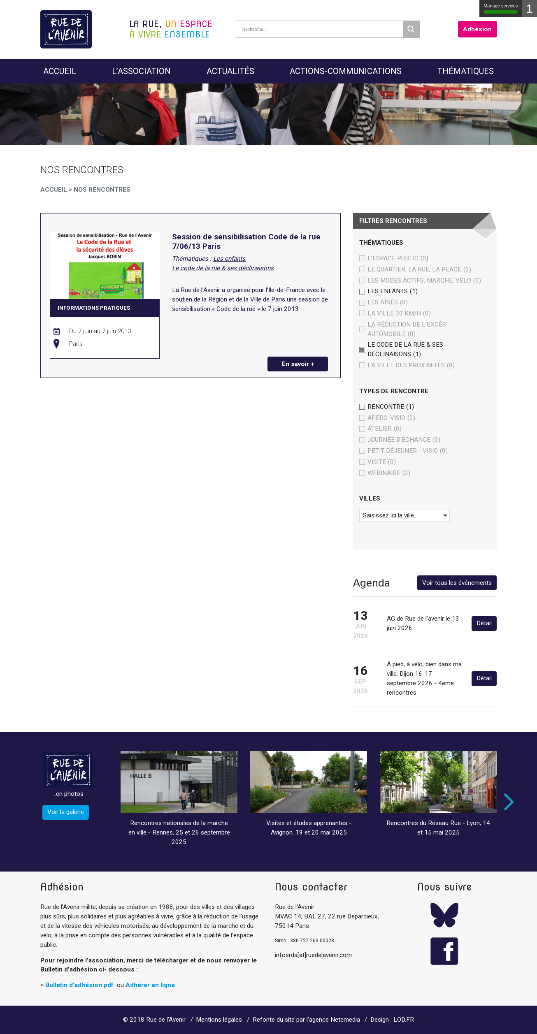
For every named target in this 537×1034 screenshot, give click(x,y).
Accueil (59, 71)
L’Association (141, 71)
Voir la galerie (65, 812)
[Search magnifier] (411, 29)
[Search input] (321, 29)
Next (507, 802)
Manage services (501, 8)
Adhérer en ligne (150, 985)
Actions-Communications (346, 71)
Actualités (230, 71)
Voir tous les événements (457, 583)
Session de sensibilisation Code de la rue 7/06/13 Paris (246, 241)
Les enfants (229, 258)
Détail (484, 623)
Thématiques (465, 71)
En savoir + (298, 364)
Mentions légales (219, 1019)
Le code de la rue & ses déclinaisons (223, 268)
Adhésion (477, 29)
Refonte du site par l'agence (291, 1019)
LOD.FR (403, 1019)
